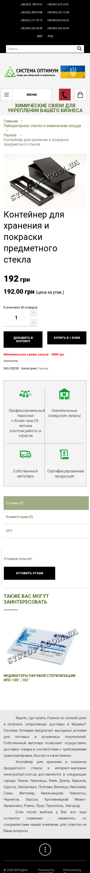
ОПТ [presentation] (9, 531)
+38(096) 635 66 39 (58, 28)
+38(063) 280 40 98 (31, 12)
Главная (11, 121)
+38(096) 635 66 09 (31, 28)
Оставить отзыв (29, 573)
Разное (10, 135)
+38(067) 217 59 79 (31, 20)
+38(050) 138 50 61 (31, 4)
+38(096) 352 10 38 (58, 12)
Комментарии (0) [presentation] (19, 517)
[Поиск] (45, 49)
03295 (14, 368)
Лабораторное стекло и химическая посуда (42, 125)
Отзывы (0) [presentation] (15, 503)
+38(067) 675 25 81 (58, 4)
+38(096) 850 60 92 (58, 20)
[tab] (46, 503)
